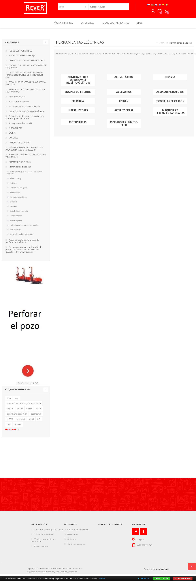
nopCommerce (162, 571)
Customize (143, 578)
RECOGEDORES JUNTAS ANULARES (24, 108)
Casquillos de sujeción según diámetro (27, 113)
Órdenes (71, 541)
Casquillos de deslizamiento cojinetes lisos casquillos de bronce (25, 119)
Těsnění (124, 103)
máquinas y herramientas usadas (170, 114)
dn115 (29, 410)
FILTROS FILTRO (16, 130)
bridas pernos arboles (19, 103)
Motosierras (78, 124)
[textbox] (108, 7)
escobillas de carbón (170, 103)
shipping (73, 573)
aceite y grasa (124, 112)
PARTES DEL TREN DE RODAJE (22, 57)
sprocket (21, 421)
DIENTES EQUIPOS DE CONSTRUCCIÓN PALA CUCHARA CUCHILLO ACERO (24, 150)
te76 (9, 426)
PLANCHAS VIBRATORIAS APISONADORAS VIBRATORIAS (26, 158)
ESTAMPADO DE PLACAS (20, 164)
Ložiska (170, 79)
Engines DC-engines (78, 94)
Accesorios (124, 94)
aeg (16, 400)
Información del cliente (78, 531)
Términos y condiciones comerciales (43, 542)
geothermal (36, 416)
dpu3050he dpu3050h (17, 416)
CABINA (12, 135)
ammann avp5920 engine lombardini (24, 405)
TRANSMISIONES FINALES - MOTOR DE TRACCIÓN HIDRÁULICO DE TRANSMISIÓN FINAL (24, 77)
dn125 (38, 410)
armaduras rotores (170, 94)
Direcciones (72, 536)
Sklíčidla (78, 103)
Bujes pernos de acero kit (20, 125)
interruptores (78, 112)
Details (102, 578)
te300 (31, 421)
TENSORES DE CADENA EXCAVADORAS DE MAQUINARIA (26, 68)
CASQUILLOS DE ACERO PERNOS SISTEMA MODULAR (26, 85)
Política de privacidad (43, 536)
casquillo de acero (17, 98)
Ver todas (10, 432)
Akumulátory (123, 79)
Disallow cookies (183, 578)
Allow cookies (161, 578)
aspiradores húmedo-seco (123, 126)
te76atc (18, 426)
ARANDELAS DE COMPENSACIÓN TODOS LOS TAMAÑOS (25, 92)
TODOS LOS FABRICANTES (20, 53)
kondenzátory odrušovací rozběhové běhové (78, 82)
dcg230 (10, 410)
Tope (162, 45)
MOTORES (13, 140)
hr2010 (10, 421)
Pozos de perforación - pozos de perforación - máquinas (22, 243)
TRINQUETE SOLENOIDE (19, 144)
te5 (38, 421)
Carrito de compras (163, 12)
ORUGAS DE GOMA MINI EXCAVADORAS (27, 62)
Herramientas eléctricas (20, 168)
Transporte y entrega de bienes (48, 531)
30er (9, 400)
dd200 (20, 410)
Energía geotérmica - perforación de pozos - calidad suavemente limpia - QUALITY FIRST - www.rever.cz (24, 251)
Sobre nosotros (41, 548)
